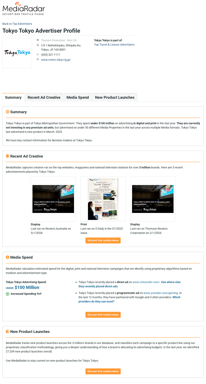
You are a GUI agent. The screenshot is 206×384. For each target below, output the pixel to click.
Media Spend (78, 97)
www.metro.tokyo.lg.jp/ (56, 59)
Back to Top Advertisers (17, 23)
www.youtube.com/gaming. (161, 293)
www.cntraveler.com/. (147, 282)
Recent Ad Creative (44, 97)
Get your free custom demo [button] (103, 240)
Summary (13, 97)
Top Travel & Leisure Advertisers (114, 44)
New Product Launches (114, 97)
